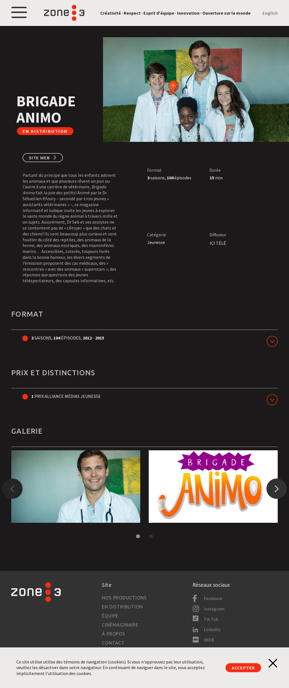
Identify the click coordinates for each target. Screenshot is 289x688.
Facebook (213, 598)
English (270, 13)
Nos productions (124, 597)
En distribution (122, 606)
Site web (39, 157)
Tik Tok (211, 619)
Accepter (243, 668)
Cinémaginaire (120, 624)
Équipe (110, 615)
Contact (113, 642)
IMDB (209, 640)
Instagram (214, 609)
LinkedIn (212, 629)
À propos (113, 633)
